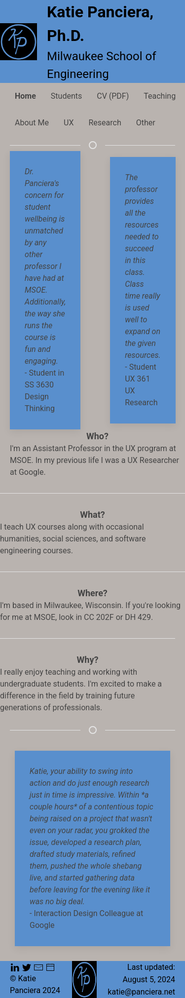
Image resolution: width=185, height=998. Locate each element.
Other (145, 122)
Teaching (160, 96)
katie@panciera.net (141, 991)
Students (66, 96)
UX (69, 122)
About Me (32, 122)
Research (104, 122)
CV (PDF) (113, 96)
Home (25, 96)
